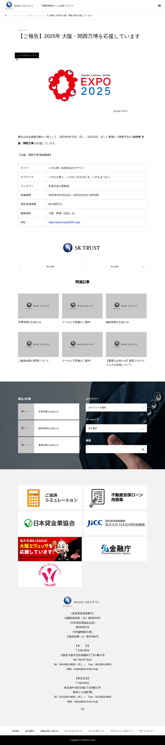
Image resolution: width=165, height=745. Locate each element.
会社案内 (29, 731)
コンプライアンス (73, 731)
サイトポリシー (96, 731)
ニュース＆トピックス (27, 55)
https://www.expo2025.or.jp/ (64, 222)
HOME (15, 731)
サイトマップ (146, 731)
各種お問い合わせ (49, 731)
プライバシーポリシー (122, 731)
